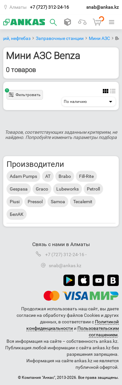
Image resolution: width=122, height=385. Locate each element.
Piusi (15, 201)
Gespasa (19, 189)
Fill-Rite (86, 176)
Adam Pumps (23, 176)
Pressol (35, 201)
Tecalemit (82, 201)
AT (47, 176)
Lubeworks (67, 189)
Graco (42, 189)
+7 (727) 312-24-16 (49, 7)
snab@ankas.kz (102, 7)
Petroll (93, 189)
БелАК (16, 214)
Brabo (65, 176)
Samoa (58, 201)
